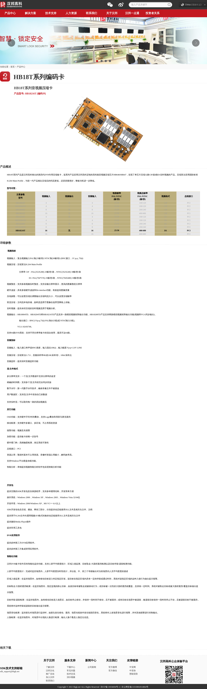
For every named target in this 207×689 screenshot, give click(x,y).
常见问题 (71, 670)
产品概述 (5, 166)
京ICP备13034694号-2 (110, 687)
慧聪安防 (133, 674)
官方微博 (113, 667)
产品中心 (21, 67)
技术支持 (50, 13)
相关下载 (5, 647)
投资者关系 (153, 13)
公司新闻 (92, 667)
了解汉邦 (50, 667)
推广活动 (50, 674)
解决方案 (30, 13)
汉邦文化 (50, 670)
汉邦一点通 (132, 13)
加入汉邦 (50, 677)
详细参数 (5, 242)
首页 (12, 67)
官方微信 (113, 670)
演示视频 (71, 677)
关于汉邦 (111, 13)
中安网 (132, 667)
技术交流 (71, 674)
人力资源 (71, 13)
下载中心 (71, 667)
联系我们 (91, 13)
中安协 (132, 670)
